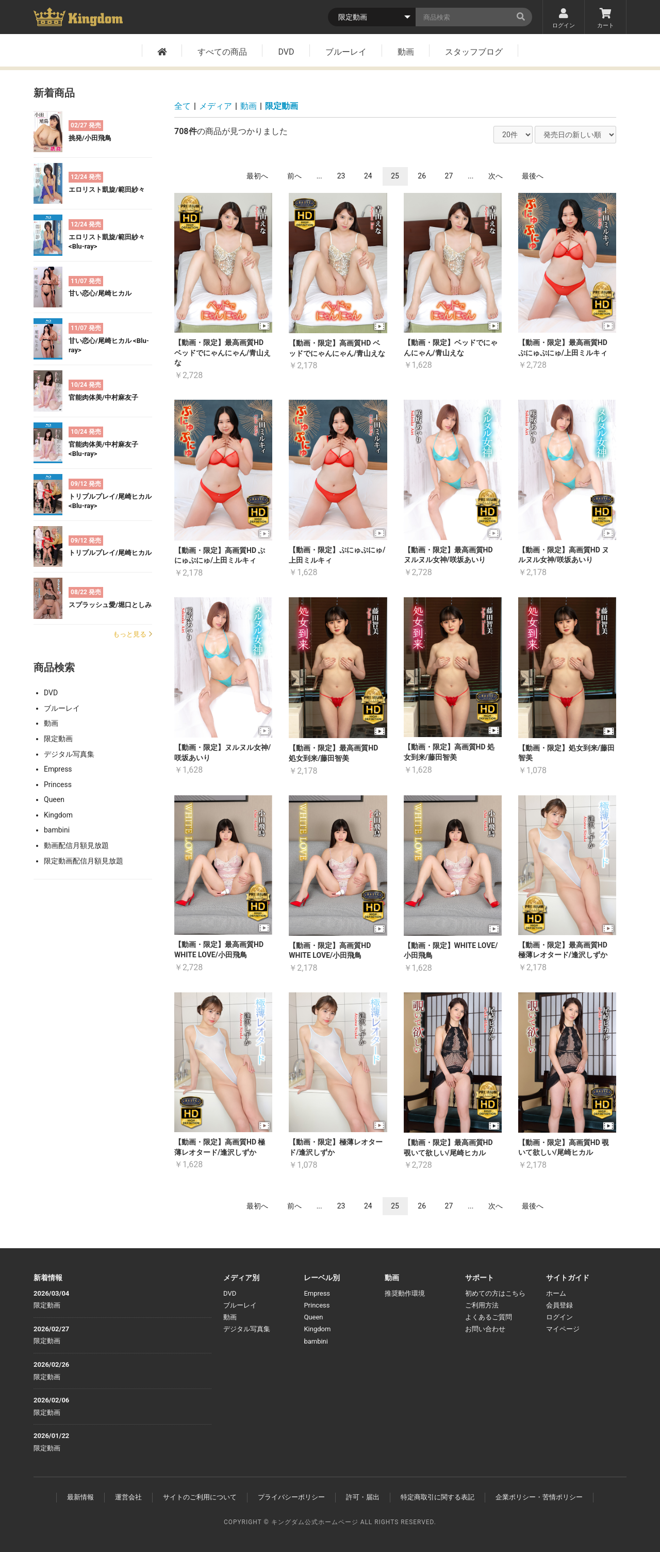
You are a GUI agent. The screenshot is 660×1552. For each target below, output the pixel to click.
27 (449, 176)
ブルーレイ (346, 52)
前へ (294, 176)
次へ (495, 176)
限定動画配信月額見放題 (83, 861)
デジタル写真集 (69, 754)
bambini (57, 830)
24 (368, 176)
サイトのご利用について (200, 1497)
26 (422, 176)
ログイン (563, 18)
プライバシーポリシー (291, 1497)
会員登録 (559, 1305)
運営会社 (128, 1497)
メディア (215, 106)
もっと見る (132, 634)
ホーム (556, 1293)
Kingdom (58, 815)
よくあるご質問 (488, 1317)
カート (605, 18)
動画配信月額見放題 (76, 845)
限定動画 (58, 738)
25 (395, 176)
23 (341, 176)
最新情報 (80, 1497)
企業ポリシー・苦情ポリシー (539, 1497)
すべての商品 (222, 52)
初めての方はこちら (495, 1293)
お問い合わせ (485, 1329)
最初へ (257, 176)
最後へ (532, 176)
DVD (286, 52)
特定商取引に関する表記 (437, 1497)
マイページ (563, 1329)
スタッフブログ (474, 52)
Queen (54, 799)
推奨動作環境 (405, 1293)
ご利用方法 (482, 1305)
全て (182, 106)
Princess (58, 784)
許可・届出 (363, 1497)
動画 (406, 52)
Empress (58, 769)
